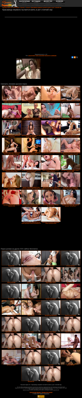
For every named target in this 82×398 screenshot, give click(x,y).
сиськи (30, 55)
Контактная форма (35, 392)
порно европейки (40, 55)
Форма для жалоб (47, 392)
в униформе (53, 55)
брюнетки (47, 55)
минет (33, 55)
